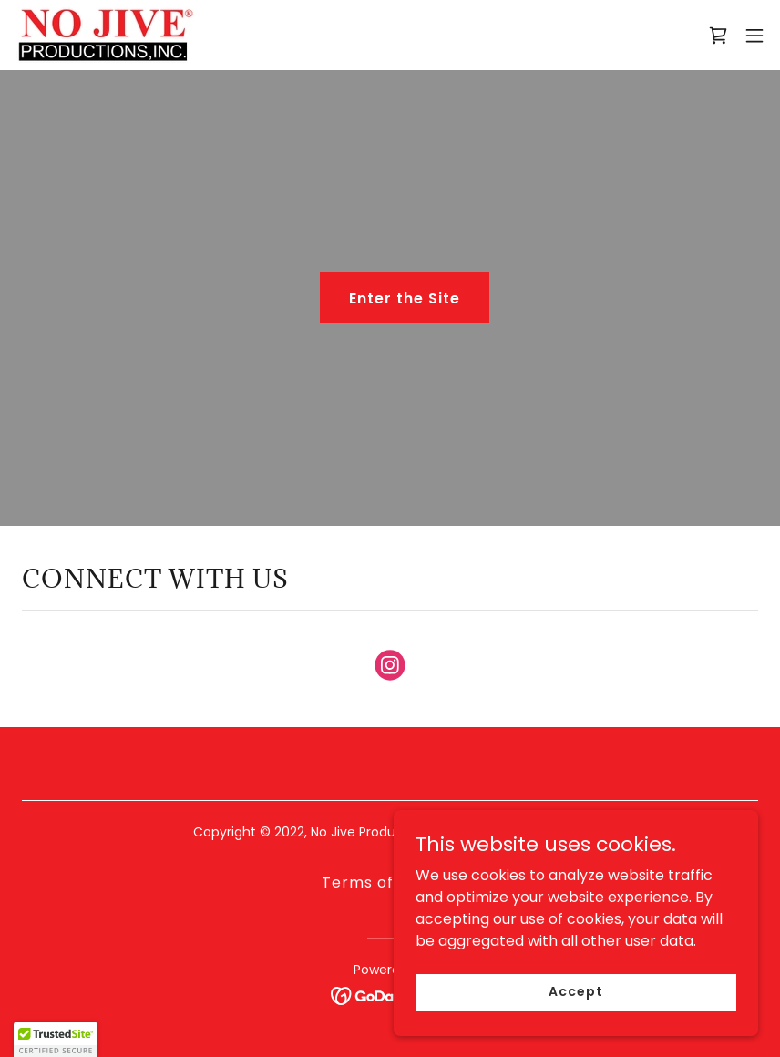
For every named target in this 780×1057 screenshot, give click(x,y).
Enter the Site (404, 298)
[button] (754, 35)
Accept (575, 991)
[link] (106, 35)
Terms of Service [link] (389, 882)
